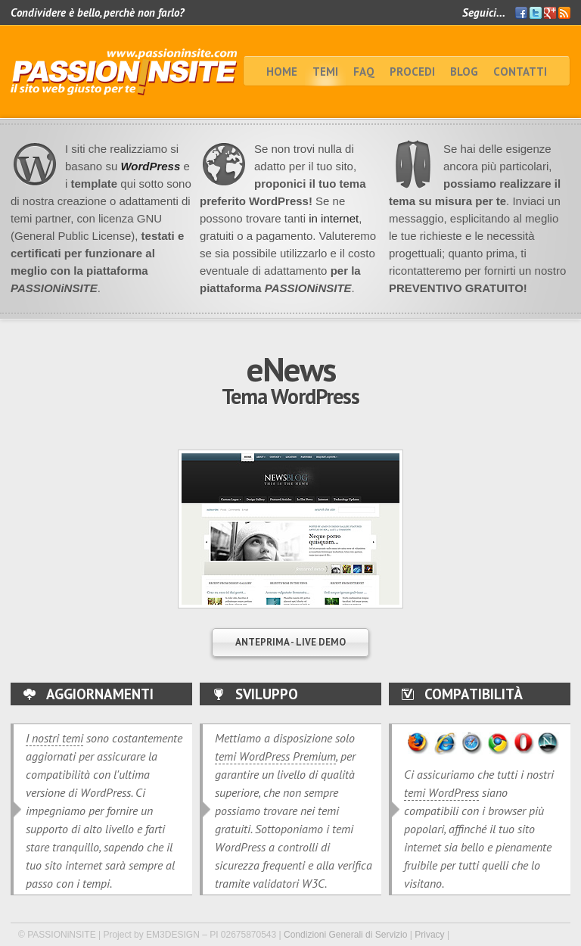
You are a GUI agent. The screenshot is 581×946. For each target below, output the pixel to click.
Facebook (521, 13)
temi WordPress (441, 792)
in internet (332, 218)
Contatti (520, 71)
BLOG (464, 71)
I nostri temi (54, 737)
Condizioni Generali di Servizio (345, 934)
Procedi (412, 71)
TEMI (325, 71)
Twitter (536, 13)
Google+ (550, 13)
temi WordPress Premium (275, 756)
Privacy (429, 934)
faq (363, 71)
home (281, 71)
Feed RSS (564, 13)
